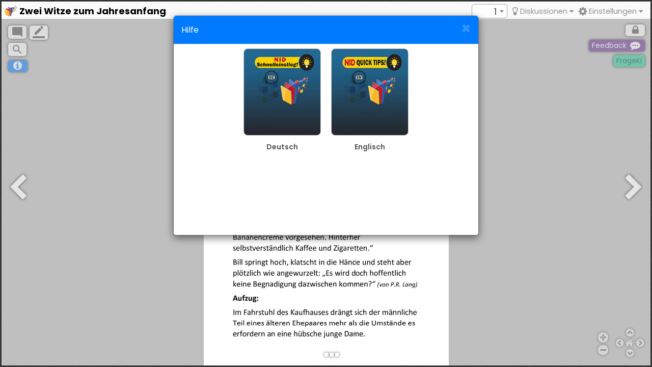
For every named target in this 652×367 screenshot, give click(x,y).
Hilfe (190, 30)
